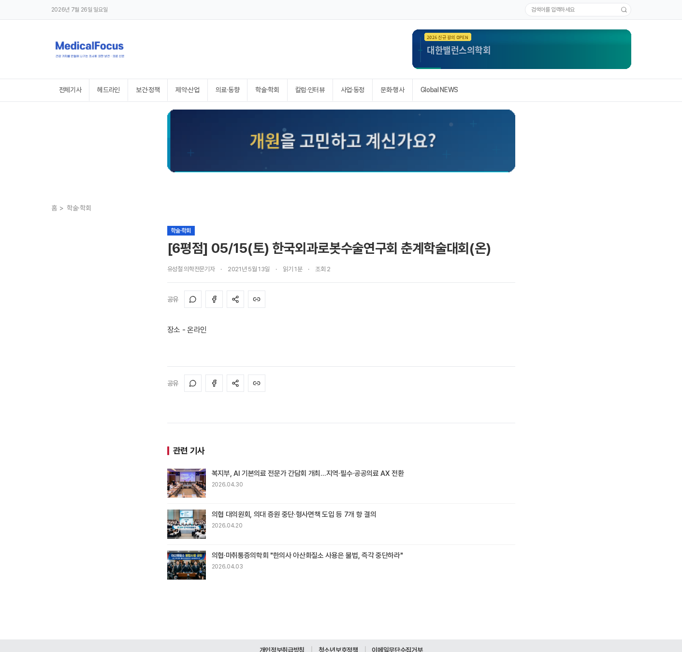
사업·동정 (352, 90)
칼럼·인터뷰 (310, 90)
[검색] (624, 9)
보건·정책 (148, 90)
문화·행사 (392, 90)
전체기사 (70, 90)
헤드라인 (108, 90)
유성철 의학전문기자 (191, 269)
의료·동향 (227, 90)
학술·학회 (267, 90)
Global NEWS (439, 90)
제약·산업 (187, 90)
